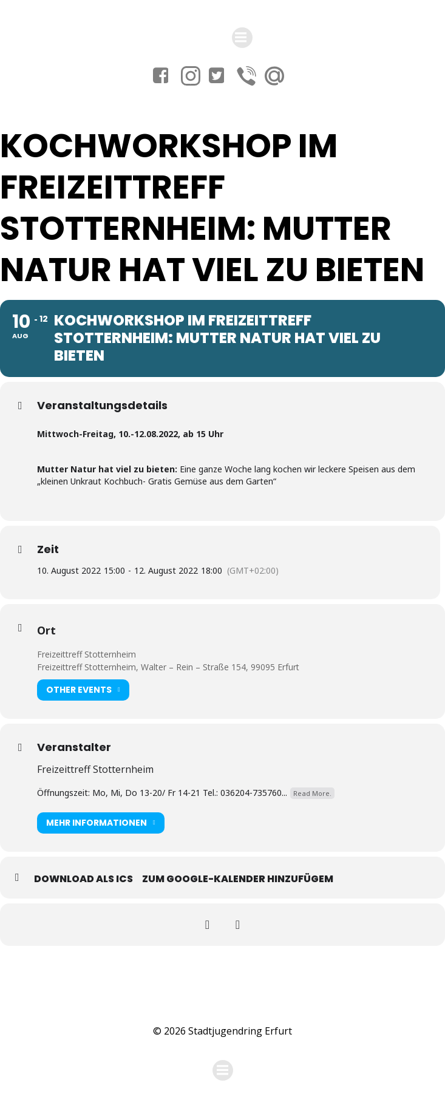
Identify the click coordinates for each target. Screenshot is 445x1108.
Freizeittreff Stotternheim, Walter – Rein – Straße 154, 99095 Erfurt (168, 667)
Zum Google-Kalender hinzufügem (237, 879)
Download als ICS (83, 879)
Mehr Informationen (100, 823)
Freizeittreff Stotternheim (86, 654)
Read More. (312, 793)
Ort (46, 630)
